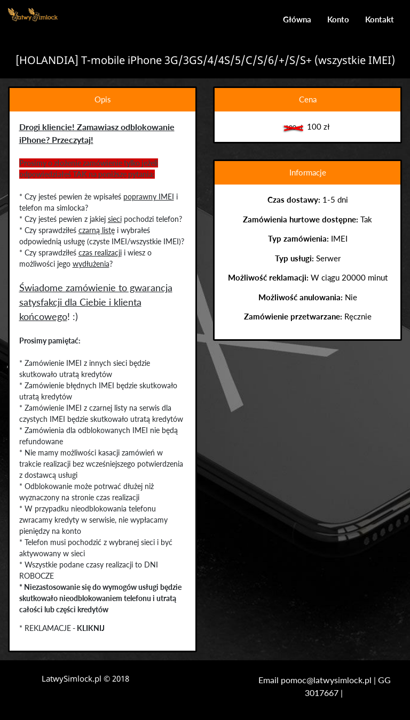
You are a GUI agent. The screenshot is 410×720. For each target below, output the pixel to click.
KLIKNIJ (90, 628)
